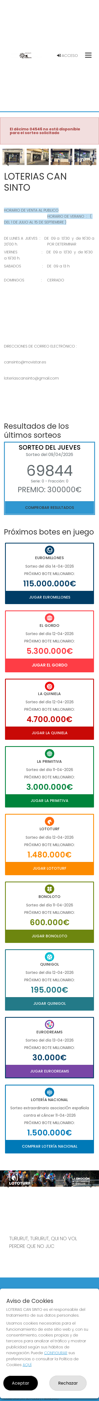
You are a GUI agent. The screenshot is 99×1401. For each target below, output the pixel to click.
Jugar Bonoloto (49, 936)
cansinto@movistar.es (25, 362)
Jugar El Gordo (50, 665)
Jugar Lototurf (49, 868)
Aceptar (20, 1383)
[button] (7, 163)
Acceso (67, 55)
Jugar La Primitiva (49, 800)
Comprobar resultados (49, 507)
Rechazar (68, 1383)
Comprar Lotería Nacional (49, 1146)
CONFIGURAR (55, 1353)
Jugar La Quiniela (50, 733)
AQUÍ (27, 1364)
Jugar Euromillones (49, 597)
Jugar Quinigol (49, 1003)
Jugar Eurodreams (49, 1071)
